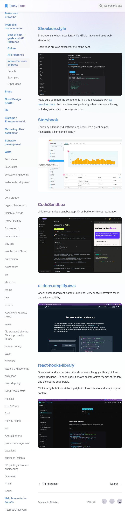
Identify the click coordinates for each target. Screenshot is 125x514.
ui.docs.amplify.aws (57, 285)
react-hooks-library (56, 365)
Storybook (48, 119)
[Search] (110, 6)
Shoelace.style (52, 28)
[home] (27, 5)
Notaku (54, 502)
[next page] (116, 484)
